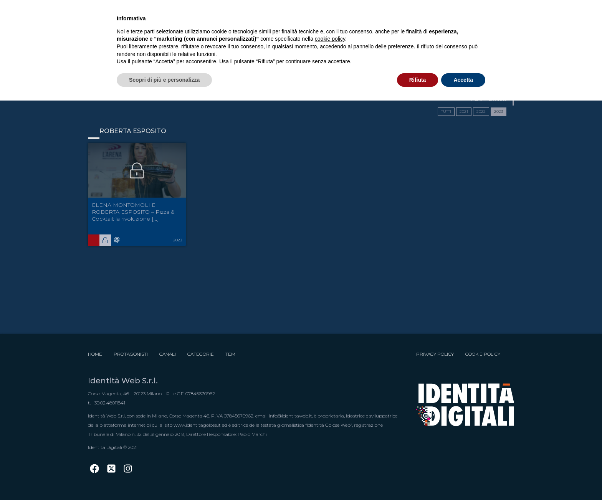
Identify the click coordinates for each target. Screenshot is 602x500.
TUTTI (446, 111)
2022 (481, 111)
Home (95, 354)
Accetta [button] (463, 80)
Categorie (200, 354)
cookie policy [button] (330, 39)
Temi (231, 354)
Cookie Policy (482, 354)
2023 (498, 111)
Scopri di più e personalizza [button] (164, 80)
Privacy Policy (435, 354)
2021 (464, 111)
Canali (167, 354)
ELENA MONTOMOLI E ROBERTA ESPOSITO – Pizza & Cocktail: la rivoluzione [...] (133, 211)
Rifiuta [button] (417, 80)
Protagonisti (131, 354)
